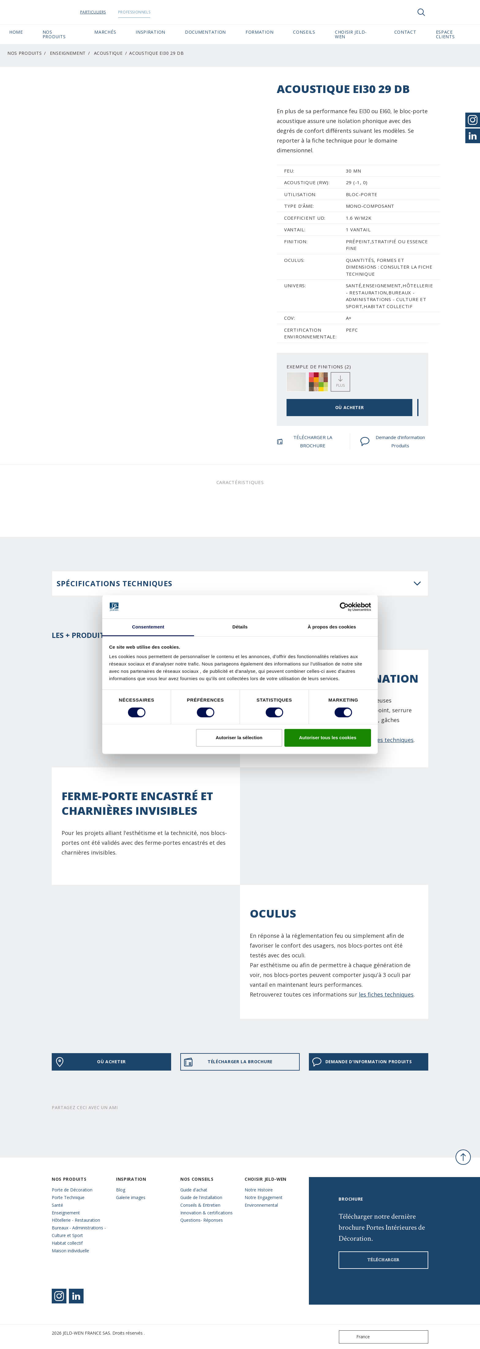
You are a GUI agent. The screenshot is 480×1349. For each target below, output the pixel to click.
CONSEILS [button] (304, 32)
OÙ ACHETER (349, 407)
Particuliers (105, 12)
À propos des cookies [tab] (332, 627)
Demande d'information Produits (392, 441)
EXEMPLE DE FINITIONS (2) (319, 366)
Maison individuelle (70, 1251)
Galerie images (130, 1197)
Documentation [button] (205, 32)
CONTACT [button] (405, 32)
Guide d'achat (193, 1190)
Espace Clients (453, 34)
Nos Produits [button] (54, 34)
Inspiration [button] (150, 32)
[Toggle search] (421, 12)
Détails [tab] (240, 627)
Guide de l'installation (201, 1197)
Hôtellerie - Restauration (76, 1220)
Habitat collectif (67, 1243)
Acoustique (108, 53)
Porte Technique (68, 1197)
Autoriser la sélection (239, 737)
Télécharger (383, 1260)
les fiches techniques (386, 994)
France (356, 1337)
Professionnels (146, 12)
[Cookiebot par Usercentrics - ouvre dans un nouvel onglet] (344, 606)
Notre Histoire (259, 1190)
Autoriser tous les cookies (328, 737)
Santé (57, 1205)
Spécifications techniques (114, 583)
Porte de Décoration (72, 1190)
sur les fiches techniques (381, 739)
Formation (259, 32)
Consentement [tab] (148, 627)
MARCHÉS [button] (105, 32)
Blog (120, 1190)
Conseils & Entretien (200, 1205)
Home (16, 32)
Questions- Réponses (201, 1220)
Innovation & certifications (206, 1213)
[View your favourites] (439, 12)
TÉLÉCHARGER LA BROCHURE (304, 441)
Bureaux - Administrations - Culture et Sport (79, 1231)
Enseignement (68, 53)
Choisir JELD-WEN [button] (351, 34)
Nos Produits (24, 53)
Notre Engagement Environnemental (264, 1201)
